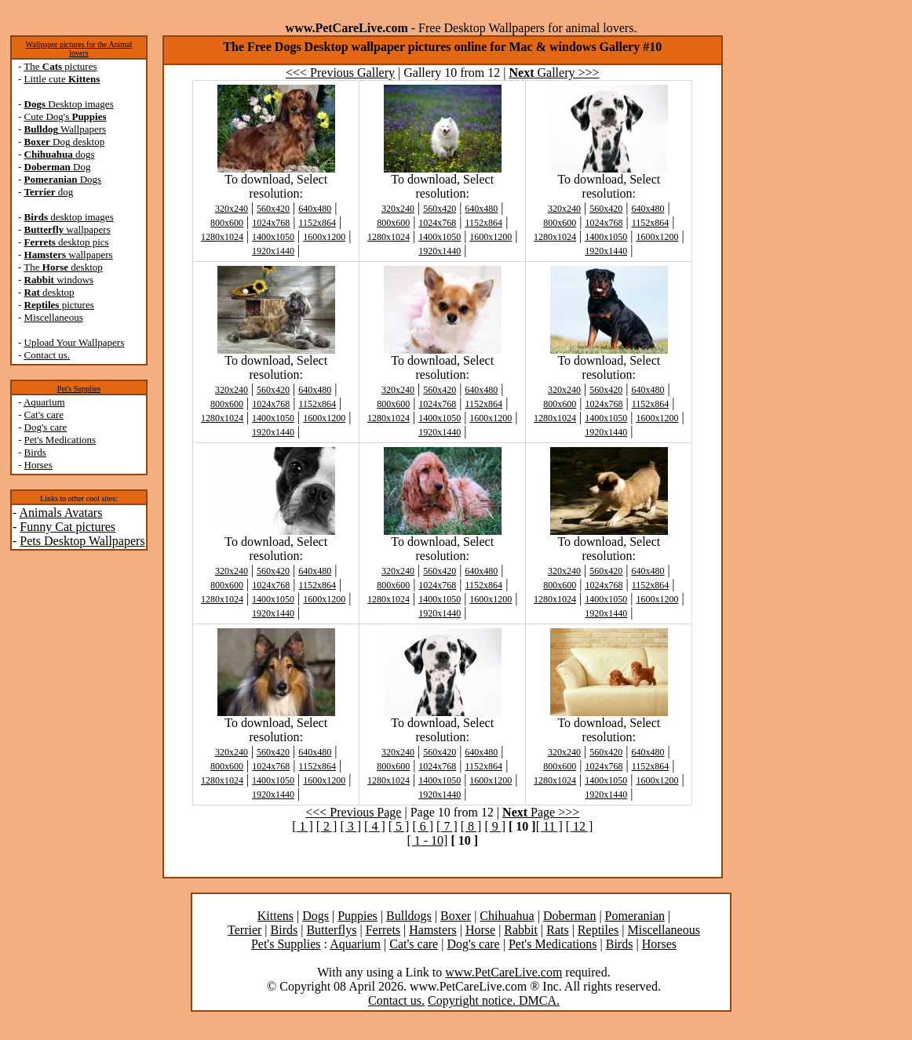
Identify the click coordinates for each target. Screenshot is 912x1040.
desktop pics (66, 242)
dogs (59, 154)
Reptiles (598, 929)
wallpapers (67, 229)
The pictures (60, 66)
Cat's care (44, 414)
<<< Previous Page (353, 812)
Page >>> (540, 812)
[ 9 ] (494, 826)
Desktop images (69, 104)
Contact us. (47, 355)
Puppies (357, 915)
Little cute (62, 79)
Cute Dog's (65, 116)
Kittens (275, 915)
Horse (480, 929)
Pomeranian (635, 915)
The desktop (63, 267)
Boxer (455, 915)
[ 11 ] (549, 826)
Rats (557, 929)
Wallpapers (65, 129)
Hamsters (432, 929)
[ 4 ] (374, 826)
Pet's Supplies (78, 388)
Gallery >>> (554, 72)
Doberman (569, 915)
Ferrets (383, 929)
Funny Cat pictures (67, 526)
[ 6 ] (422, 826)
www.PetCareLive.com (503, 972)
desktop (49, 292)
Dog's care (45, 427)
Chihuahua (507, 915)
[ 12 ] (579, 826)
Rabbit (521, 929)
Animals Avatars (60, 512)
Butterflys (331, 929)
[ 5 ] (399, 826)
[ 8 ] (471, 826)
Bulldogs (409, 915)
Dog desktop (64, 141)
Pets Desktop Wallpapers (82, 540)
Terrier (244, 929)
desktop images (69, 217)
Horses (38, 465)
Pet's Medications (60, 439)
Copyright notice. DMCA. (494, 1000)
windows (59, 279)
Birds (35, 452)
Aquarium (44, 402)
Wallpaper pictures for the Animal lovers (79, 48)
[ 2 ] (326, 826)
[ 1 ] (302, 826)
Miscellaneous (53, 317)
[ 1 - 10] (427, 840)
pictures (59, 305)
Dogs (63, 179)
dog (49, 192)
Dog (57, 167)
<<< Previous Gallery (340, 72)
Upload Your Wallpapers (74, 342)
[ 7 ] (447, 826)
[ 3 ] (350, 826)
